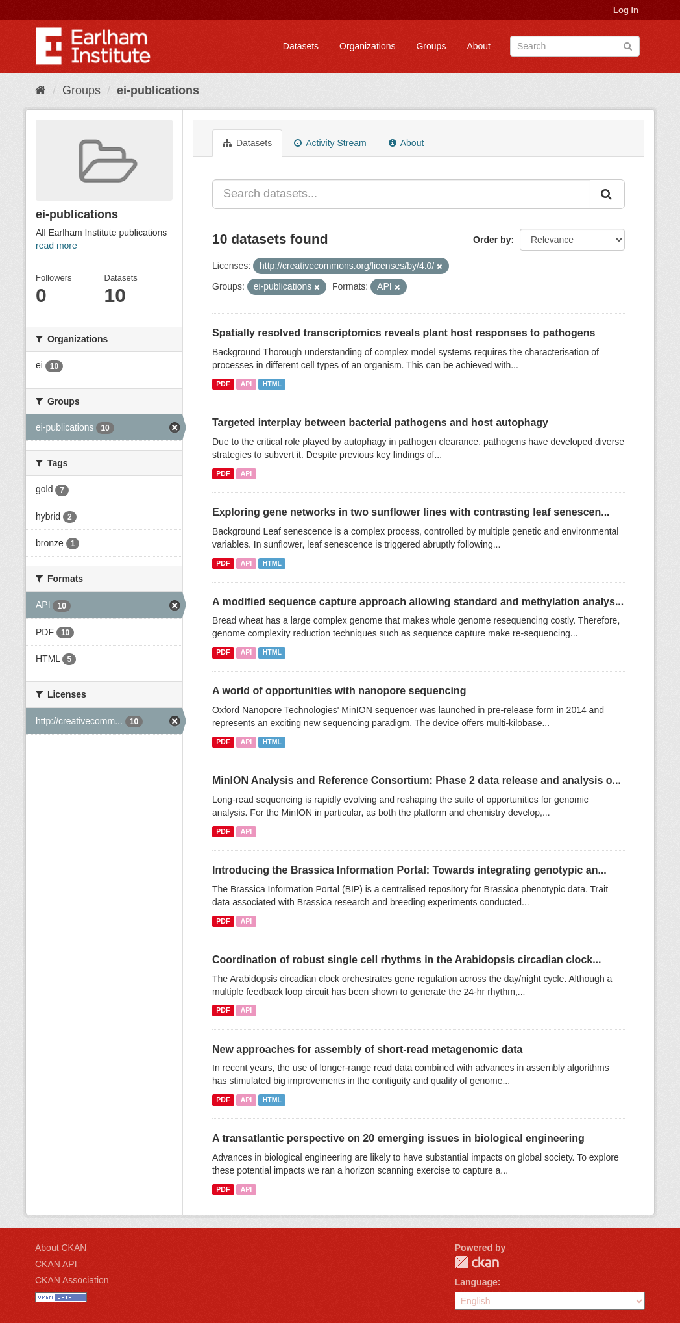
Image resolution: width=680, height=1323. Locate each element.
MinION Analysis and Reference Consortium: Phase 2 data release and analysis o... (416, 780)
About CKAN (60, 1247)
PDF (223, 384)
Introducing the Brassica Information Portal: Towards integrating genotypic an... (409, 870)
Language (476, 1282)
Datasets (301, 46)
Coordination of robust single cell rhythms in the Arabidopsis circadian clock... (406, 959)
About (479, 46)
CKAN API (56, 1264)
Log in (625, 10)
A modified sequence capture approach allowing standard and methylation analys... (418, 601)
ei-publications (158, 90)
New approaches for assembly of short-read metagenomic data (367, 1049)
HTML (272, 384)
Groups (431, 46)
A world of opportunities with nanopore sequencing (339, 690)
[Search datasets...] (401, 194)
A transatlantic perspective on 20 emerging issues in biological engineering (398, 1138)
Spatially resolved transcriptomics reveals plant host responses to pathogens (403, 332)
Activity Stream (330, 143)
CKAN (477, 1262)
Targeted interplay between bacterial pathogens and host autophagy (380, 422)
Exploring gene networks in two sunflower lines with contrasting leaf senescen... (411, 512)
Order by (492, 239)
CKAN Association (72, 1280)
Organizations (367, 46)
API (246, 384)
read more (56, 245)
